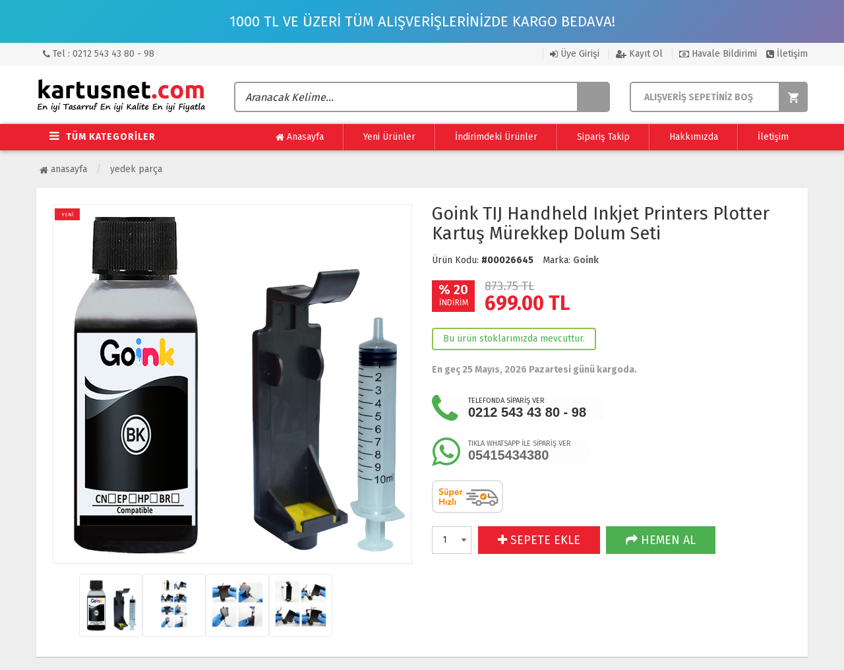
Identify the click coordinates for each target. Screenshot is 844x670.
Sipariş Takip (603, 136)
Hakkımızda (693, 136)
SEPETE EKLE (539, 540)
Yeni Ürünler (389, 136)
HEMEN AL (661, 540)
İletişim (787, 53)
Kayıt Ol (639, 53)
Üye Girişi (574, 53)
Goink (586, 260)
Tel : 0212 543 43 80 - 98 (98, 53)
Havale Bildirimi (718, 53)
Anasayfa (300, 137)
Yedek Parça (136, 169)
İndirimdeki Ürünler (496, 136)
